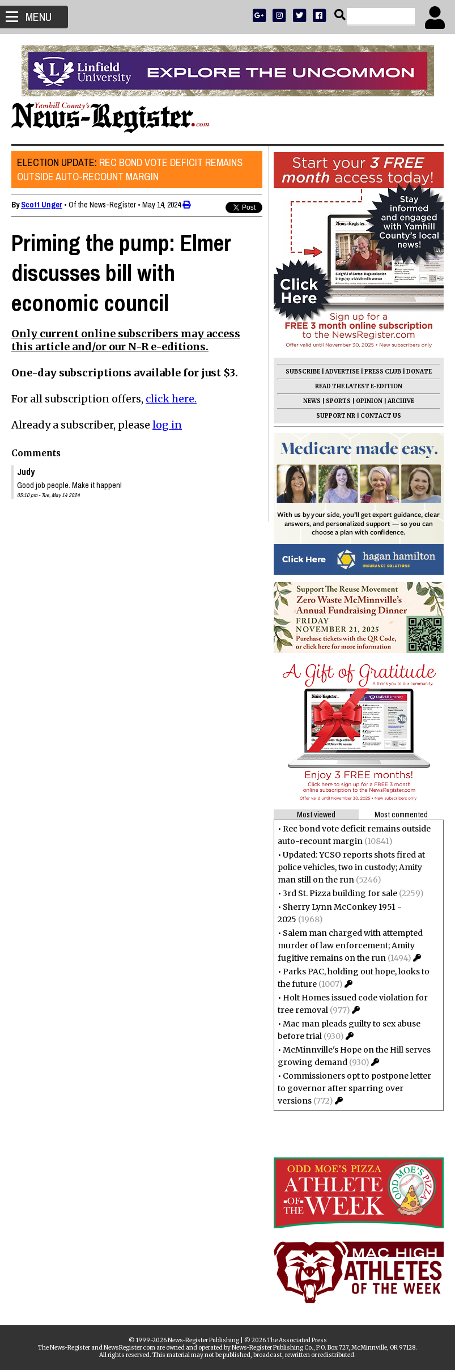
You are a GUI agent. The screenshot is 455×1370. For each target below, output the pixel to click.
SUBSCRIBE (303, 371)
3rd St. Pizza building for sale (340, 893)
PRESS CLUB (382, 371)
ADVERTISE (342, 371)
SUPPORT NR (335, 415)
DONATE (419, 371)
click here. (171, 398)
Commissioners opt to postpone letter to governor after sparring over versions (354, 1088)
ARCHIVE (401, 401)
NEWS (312, 401)
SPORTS (338, 401)
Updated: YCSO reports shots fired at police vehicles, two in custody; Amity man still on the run (351, 867)
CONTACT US (380, 415)
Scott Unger (41, 205)
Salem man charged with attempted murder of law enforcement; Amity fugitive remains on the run (350, 945)
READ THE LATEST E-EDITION (358, 386)
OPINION (369, 401)
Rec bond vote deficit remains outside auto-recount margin (130, 169)
